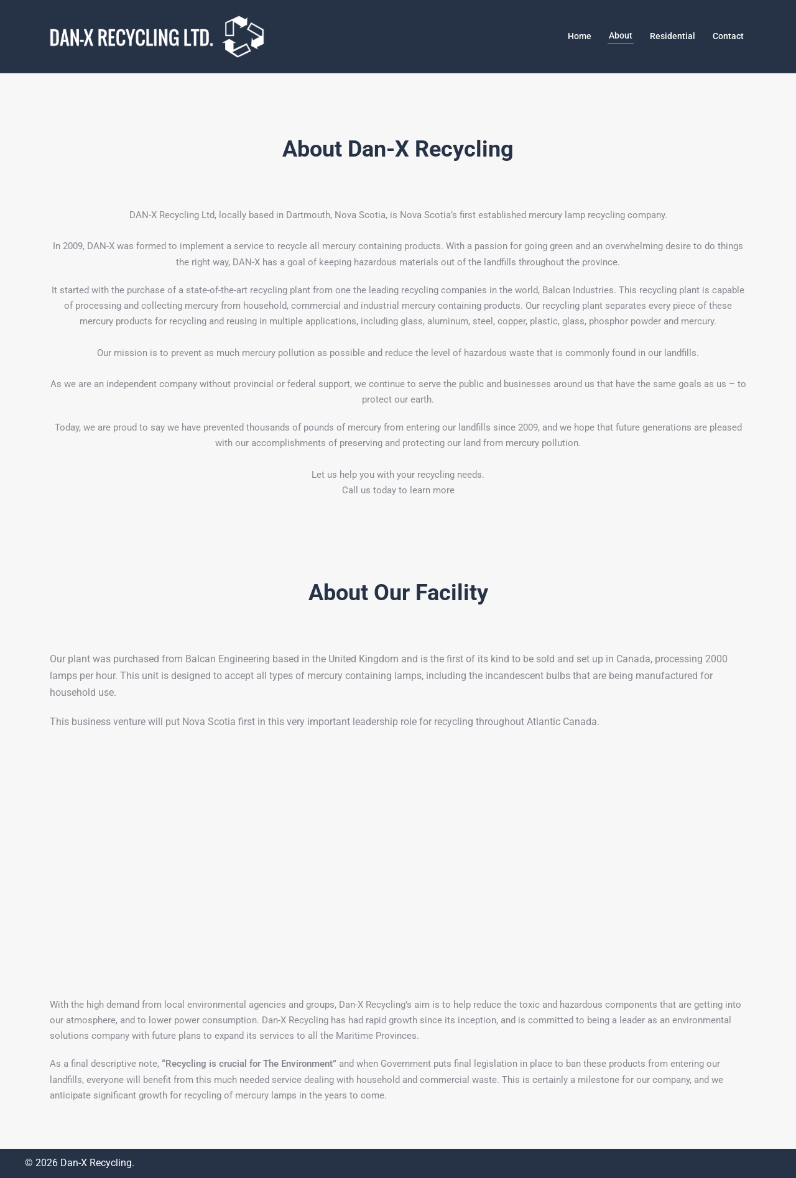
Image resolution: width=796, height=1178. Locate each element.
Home (579, 36)
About (620, 35)
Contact (728, 36)
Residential (672, 36)
